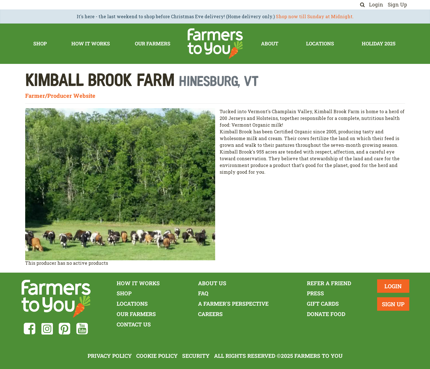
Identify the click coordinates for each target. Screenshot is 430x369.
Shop (40, 43)
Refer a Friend (329, 283)
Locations (320, 43)
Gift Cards (323, 303)
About (269, 43)
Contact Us (134, 324)
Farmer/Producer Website (60, 95)
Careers (210, 313)
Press (315, 293)
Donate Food (326, 313)
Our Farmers (152, 43)
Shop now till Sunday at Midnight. (315, 16)
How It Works (90, 43)
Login (376, 4)
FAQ (203, 293)
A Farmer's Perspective (233, 303)
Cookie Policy (157, 355)
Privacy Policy (110, 355)
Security (196, 355)
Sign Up (397, 4)
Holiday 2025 (378, 43)
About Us (212, 283)
